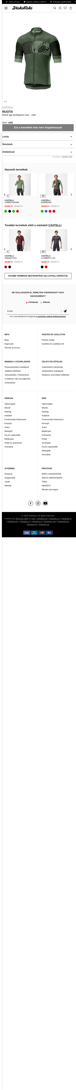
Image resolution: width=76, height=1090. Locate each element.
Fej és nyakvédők (12, 435)
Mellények (9, 439)
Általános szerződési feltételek (55, 375)
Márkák (8, 485)
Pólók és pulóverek (13, 443)
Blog (7, 340)
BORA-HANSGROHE (51, 474)
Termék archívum (12, 348)
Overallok (9, 447)
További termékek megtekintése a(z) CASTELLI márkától (38, 276)
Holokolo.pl (66, 518)
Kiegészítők (10, 478)
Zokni (7, 427)
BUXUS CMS (22, 518)
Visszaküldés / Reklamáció (17, 375)
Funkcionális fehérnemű (15, 419)
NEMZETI (46, 485)
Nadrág (8, 411)
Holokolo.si (37, 521)
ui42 (33, 518)
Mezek (8, 408)
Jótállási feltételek (13, 371)
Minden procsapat (50, 489)
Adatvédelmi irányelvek (52, 367)
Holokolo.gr (44, 524)
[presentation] (4, 194)
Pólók (44, 439)
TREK (44, 482)
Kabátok (8, 415)
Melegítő (8, 431)
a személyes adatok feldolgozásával (51, 316)
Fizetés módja (48, 340)
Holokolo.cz (54, 518)
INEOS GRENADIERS (52, 478)
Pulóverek (46, 435)
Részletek (8, 144)
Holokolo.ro (25, 521)
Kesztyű (8, 423)
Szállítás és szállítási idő (53, 344)
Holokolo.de (63, 521)
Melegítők (46, 450)
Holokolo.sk (42, 518)
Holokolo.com (50, 521)
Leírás (6, 136)
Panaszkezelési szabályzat (17, 367)
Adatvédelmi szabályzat (52, 371)
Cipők (7, 482)
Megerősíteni (65, 311)
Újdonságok (10, 404)
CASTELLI (7, 107)
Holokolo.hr (32, 524)
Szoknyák (46, 443)
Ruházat (8, 474)
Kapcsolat (9, 344)
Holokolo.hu (13, 521)
